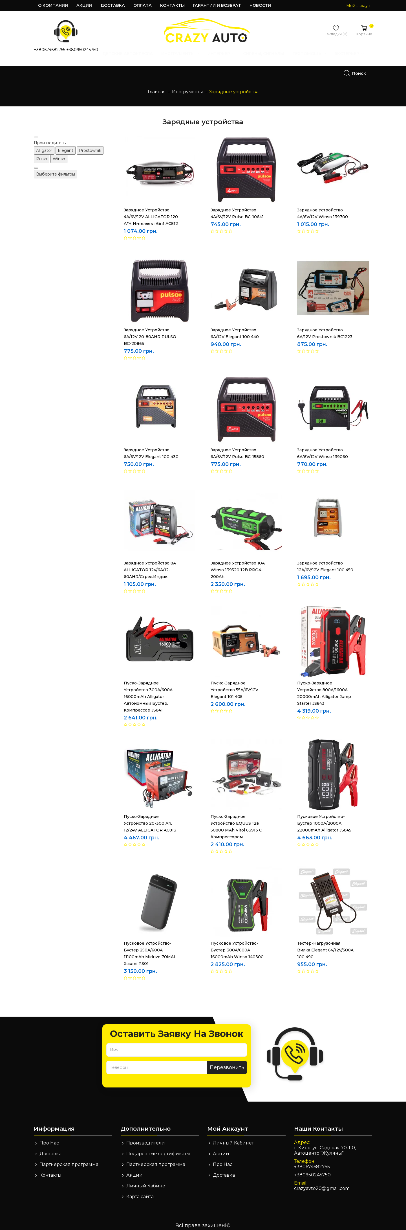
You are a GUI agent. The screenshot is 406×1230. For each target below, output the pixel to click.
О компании (53, 5)
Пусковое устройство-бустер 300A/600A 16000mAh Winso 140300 (237, 946)
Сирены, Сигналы (201, 65)
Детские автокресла (65, 65)
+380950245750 (82, 49)
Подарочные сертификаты (158, 1149)
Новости (260, 5)
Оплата (142, 5)
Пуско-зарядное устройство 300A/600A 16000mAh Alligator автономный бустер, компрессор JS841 (148, 693)
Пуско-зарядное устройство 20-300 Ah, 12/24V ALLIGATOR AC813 (150, 819)
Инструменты (118, 65)
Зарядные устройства (234, 87)
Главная (157, 87)
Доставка (112, 5)
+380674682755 (49, 49)
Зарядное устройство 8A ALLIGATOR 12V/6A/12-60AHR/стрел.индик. (150, 566)
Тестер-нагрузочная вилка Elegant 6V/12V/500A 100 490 (325, 946)
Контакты (172, 5)
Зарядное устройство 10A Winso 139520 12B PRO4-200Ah (238, 566)
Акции (84, 5)
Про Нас (49, 1139)
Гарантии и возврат (217, 5)
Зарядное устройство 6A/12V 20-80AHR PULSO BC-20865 (150, 332)
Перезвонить (227, 1063)
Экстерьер (286, 65)
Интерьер (158, 65)
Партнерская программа (68, 1160)
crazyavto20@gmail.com (322, 1184)
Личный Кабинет (146, 1182)
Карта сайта (140, 1192)
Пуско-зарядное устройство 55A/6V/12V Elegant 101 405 (234, 686)
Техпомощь (247, 65)
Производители (145, 1139)
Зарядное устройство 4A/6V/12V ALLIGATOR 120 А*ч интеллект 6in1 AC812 (151, 212)
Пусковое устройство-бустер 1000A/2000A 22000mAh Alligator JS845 (324, 819)
